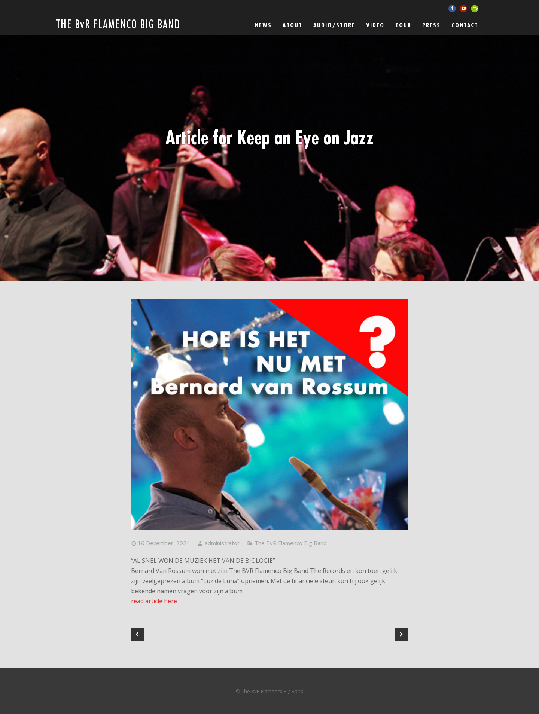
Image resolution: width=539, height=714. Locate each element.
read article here (154, 601)
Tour (403, 25)
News (263, 25)
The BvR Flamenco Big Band (291, 543)
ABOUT (292, 25)
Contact (464, 25)
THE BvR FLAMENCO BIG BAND (118, 24)
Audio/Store (334, 25)
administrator (222, 543)
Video (375, 25)
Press (431, 25)
